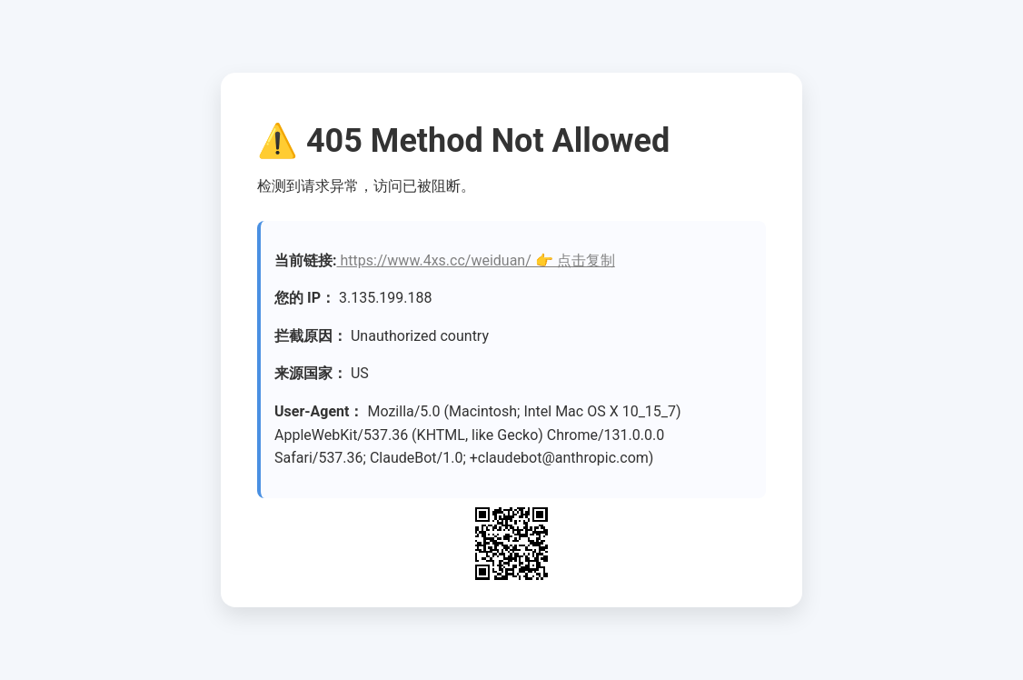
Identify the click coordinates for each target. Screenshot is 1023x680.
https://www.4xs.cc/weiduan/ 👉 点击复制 (476, 260)
